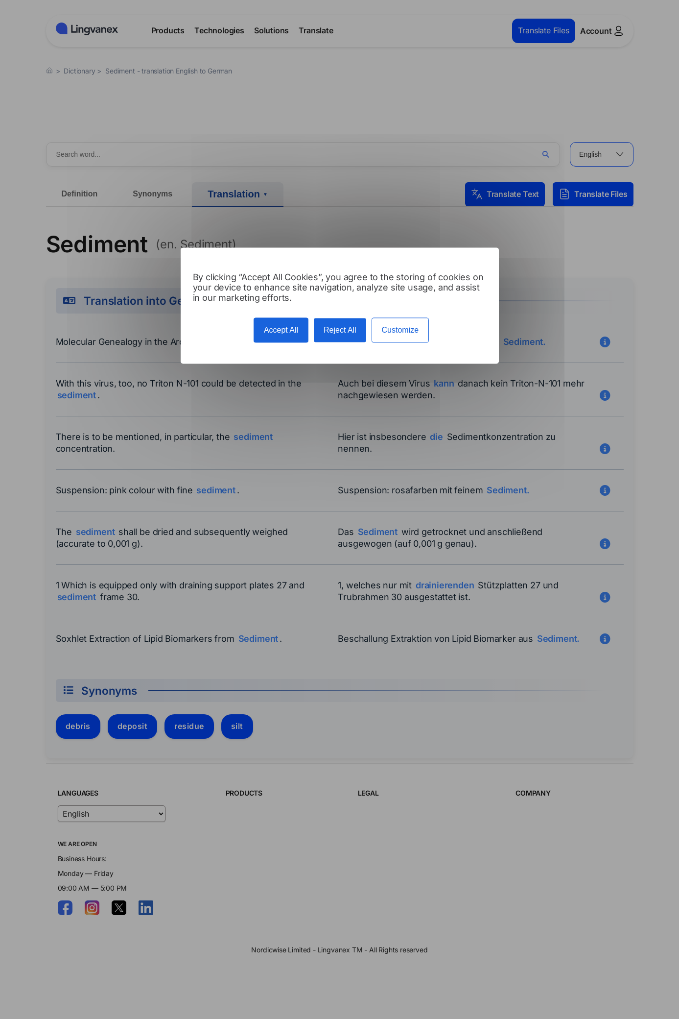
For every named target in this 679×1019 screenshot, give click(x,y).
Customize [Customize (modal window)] (400, 330)
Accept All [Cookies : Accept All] (281, 330)
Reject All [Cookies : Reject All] (340, 330)
